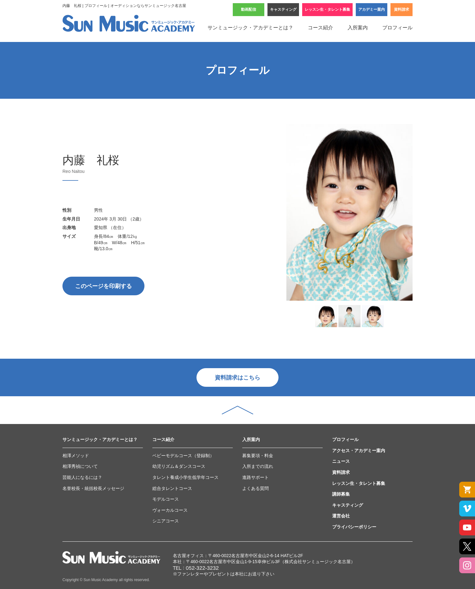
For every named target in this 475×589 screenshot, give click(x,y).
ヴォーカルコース (170, 510)
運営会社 (341, 515)
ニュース (341, 461)
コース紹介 (320, 27)
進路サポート (255, 477)
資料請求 (401, 9)
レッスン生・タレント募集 (327, 9)
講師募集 (341, 494)
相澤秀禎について (80, 466)
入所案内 (358, 27)
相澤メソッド (75, 455)
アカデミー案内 (371, 9)
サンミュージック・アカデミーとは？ (250, 27)
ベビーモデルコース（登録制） (183, 455)
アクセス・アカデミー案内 (358, 450)
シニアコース (165, 520)
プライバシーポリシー (354, 526)
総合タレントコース (172, 488)
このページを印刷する (103, 286)
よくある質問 (255, 488)
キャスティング (283, 9)
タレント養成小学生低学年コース (185, 477)
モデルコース (165, 499)
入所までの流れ (257, 466)
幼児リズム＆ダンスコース (178, 466)
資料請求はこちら (237, 377)
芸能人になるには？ (82, 477)
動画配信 (248, 9)
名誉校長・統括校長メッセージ (93, 488)
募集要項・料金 (257, 455)
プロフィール (397, 27)
